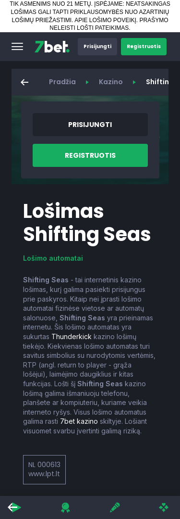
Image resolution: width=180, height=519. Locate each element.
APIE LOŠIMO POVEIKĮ (105, 20)
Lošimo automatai (53, 258)
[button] (17, 46)
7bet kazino (79, 421)
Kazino (111, 82)
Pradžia (62, 82)
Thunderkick (71, 336)
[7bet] (52, 46)
